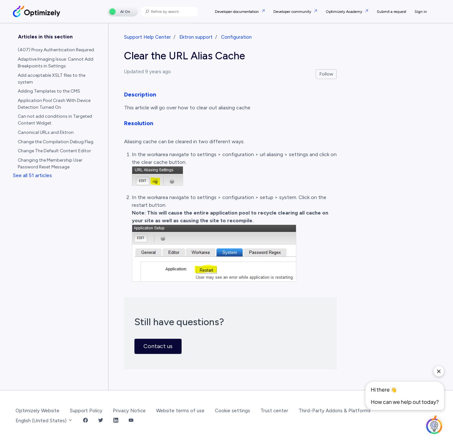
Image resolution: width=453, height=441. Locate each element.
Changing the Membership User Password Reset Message (50, 163)
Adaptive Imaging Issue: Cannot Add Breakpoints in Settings (55, 62)
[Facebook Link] (85, 421)
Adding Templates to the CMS (49, 91)
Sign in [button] (421, 11)
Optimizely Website (37, 411)
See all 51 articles (32, 175)
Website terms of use (180, 411)
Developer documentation (237, 11)
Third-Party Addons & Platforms (335, 411)
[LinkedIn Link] (115, 421)
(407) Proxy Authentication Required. (56, 50)
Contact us (158, 346)
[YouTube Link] (131, 421)
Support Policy (86, 411)
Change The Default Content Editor (54, 151)
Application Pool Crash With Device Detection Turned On (54, 104)
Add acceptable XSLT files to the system (51, 79)
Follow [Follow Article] (326, 74)
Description (140, 94)
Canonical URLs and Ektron (46, 132)
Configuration (236, 37)
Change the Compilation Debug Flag (55, 142)
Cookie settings (232, 411)
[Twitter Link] (100, 421)
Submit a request (391, 11)
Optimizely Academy (344, 11)
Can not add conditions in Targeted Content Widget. (55, 120)
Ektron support (196, 37)
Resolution (138, 123)
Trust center (274, 411)
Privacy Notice (129, 411)
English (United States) (44, 421)
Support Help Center (147, 37)
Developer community (292, 11)
